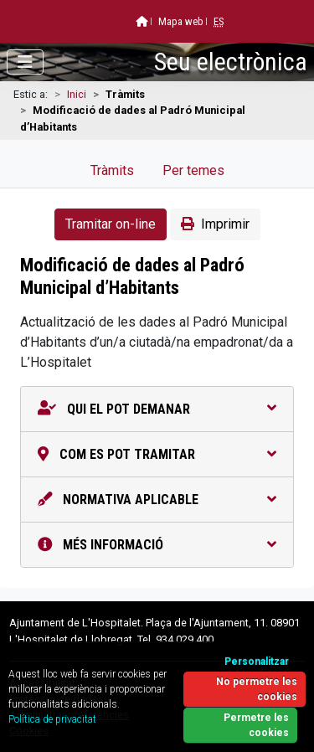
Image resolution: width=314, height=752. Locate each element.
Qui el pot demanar (157, 409)
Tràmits (112, 170)
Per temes (193, 170)
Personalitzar (256, 661)
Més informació (157, 545)
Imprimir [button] (215, 224)
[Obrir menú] (25, 62)
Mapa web (180, 21)
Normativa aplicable (157, 499)
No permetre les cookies (256, 689)
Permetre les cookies (256, 725)
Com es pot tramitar (157, 454)
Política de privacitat (52, 719)
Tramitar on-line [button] (110, 224)
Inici (76, 94)
